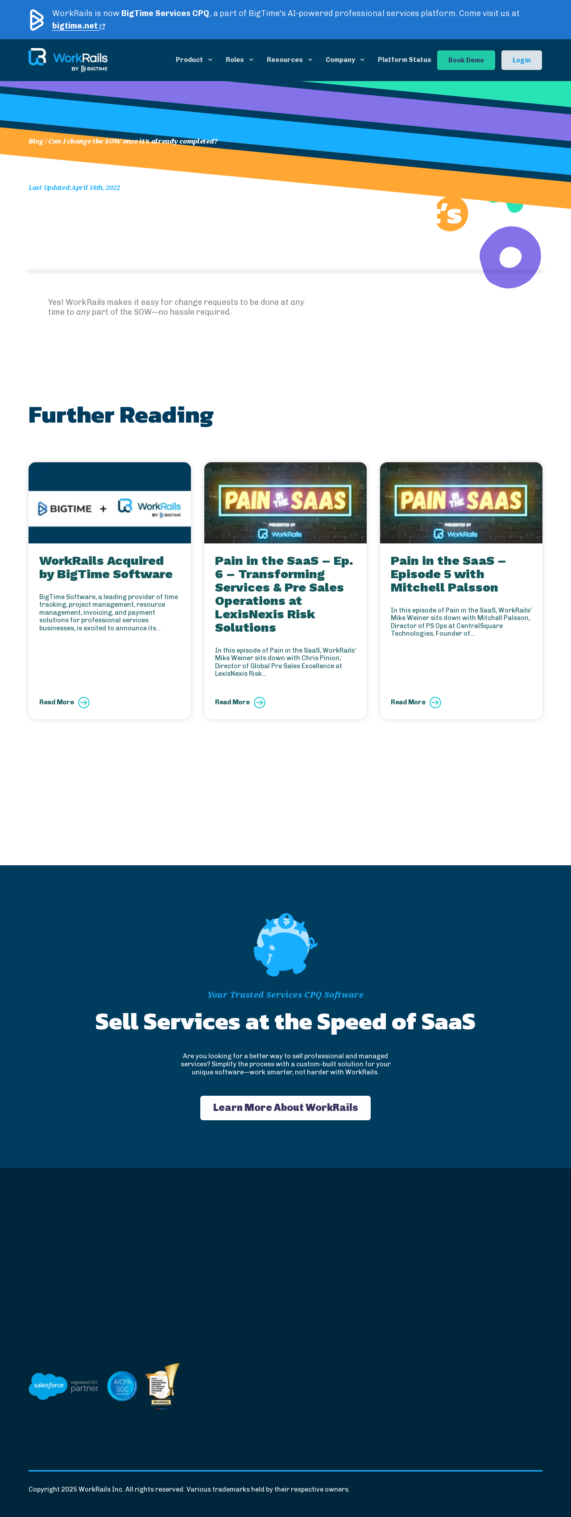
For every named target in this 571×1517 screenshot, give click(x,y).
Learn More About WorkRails (285, 1108)
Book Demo (466, 60)
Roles (235, 60)
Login (522, 60)
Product (189, 60)
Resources (285, 60)
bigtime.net (78, 26)
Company (340, 60)
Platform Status (404, 60)
